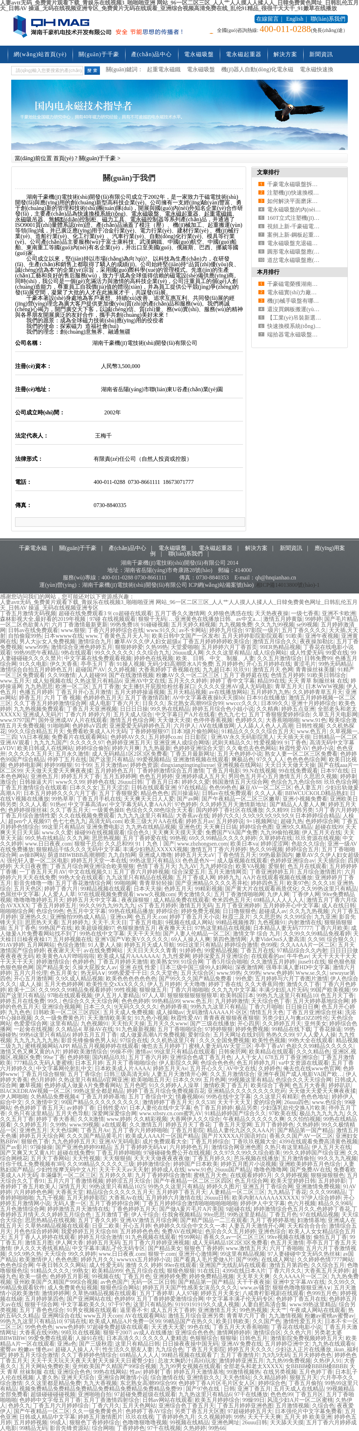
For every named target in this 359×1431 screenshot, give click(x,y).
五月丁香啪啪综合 (179, 1029)
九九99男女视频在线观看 (190, 1366)
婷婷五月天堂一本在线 (99, 861)
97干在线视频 (164, 1428)
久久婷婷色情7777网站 (325, 1259)
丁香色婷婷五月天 (133, 1209)
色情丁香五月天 (156, 866)
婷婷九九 (229, 877)
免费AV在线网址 (182, 1231)
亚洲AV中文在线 (144, 681)
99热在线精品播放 (131, 911)
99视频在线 (106, 1276)
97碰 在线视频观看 (112, 619)
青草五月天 (289, 686)
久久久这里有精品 (228, 653)
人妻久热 (47, 1377)
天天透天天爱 (168, 1327)
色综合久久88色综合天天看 (159, 810)
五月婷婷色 (230, 664)
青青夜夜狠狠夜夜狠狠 (231, 1018)
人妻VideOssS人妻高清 (277, 939)
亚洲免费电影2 (104, 827)
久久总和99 (119, 844)
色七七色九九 (69, 821)
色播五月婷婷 (36, 692)
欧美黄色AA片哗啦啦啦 (65, 956)
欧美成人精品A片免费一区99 (125, 1321)
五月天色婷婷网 (63, 984)
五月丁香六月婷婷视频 (141, 872)
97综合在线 (134, 1040)
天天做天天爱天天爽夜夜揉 (58, 771)
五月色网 (214, 1080)
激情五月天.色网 (272, 669)
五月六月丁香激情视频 (75, 1181)
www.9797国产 (18, 720)
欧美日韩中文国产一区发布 (185, 636)
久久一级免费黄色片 (59, 1018)
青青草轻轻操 (156, 883)
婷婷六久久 (226, 816)
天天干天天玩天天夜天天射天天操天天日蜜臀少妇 (93, 1361)
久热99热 (156, 647)
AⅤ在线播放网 (217, 726)
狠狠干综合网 (41, 1304)
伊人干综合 (145, 1214)
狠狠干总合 (88, 844)
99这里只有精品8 (63, 827)
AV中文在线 (241, 1068)
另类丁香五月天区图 (200, 1411)
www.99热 (229, 973)
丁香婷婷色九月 (175, 1417)
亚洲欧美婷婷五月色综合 (310, 1164)
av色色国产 (114, 1282)
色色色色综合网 (306, 759)
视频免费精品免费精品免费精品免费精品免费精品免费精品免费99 (101, 1389)
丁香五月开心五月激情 (83, 692)
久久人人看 (269, 793)
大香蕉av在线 (192, 816)
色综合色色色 (217, 1063)
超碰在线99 (329, 827)
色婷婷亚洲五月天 (128, 743)
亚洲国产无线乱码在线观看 (232, 1265)
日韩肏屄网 (232, 1052)
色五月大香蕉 (309, 1085)
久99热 (252, 973)
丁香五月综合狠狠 (42, 1074)
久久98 (315, 939)
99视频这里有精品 (250, 1080)
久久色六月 (298, 1332)
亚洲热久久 (33, 917)
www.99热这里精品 (313, 1304)
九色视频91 (271, 922)
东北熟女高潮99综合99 (195, 703)
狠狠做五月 (153, 990)
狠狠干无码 (152, 619)
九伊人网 (278, 894)
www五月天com (102, 1316)
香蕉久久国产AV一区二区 (301, 1136)
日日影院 (196, 737)
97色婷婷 (186, 804)
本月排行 (268, 272)
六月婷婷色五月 (189, 1147)
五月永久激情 (72, 754)
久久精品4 (68, 1029)
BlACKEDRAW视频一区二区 (35, 1091)
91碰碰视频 (155, 625)
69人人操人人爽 (190, 939)
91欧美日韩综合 (326, 675)
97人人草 (153, 995)
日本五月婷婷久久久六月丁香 (59, 793)
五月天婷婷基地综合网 (321, 1001)
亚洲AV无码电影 (119, 1141)
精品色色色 (155, 793)
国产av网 (188, 799)
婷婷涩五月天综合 (128, 1181)
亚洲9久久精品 (294, 827)
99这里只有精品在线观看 (185, 1052)
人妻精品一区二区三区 (237, 1192)
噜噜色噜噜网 (270, 1170)
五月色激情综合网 (22, 1209)
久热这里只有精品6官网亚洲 (93, 1080)
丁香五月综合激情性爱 (28, 816)
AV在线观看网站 (144, 1316)
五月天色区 (28, 889)
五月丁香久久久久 (304, 630)
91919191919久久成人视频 (207, 1304)
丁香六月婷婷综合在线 (116, 630)
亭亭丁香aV (269, 1046)
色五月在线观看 (307, 866)
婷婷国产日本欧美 (195, 1164)
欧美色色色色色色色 (131, 979)
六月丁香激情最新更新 (80, 625)
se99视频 (307, 625)
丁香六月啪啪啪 (189, 990)
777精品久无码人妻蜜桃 (43, 1063)
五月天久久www (167, 1023)
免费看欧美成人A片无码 (97, 731)
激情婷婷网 (56, 1293)
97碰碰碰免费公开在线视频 (177, 1153)
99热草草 (63, 799)
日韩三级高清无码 (126, 1074)
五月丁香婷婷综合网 (114, 1203)
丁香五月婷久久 (211, 1158)
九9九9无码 (276, 1355)
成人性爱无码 (306, 653)
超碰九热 (291, 821)
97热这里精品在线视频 (223, 928)
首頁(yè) (63, 158)
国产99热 (247, 1259)
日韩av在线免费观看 (33, 630)
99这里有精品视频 (242, 1254)
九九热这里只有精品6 (205, 1394)
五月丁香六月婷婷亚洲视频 (156, 1243)
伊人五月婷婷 (164, 984)
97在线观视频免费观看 (106, 894)
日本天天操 (148, 889)
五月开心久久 (206, 1068)
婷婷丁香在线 (225, 984)
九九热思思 (39, 686)
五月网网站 (41, 945)
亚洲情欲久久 (203, 1377)
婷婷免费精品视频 (211, 1276)
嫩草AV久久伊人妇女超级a (147, 641)
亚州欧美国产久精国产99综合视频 (56, 1282)
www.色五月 (312, 731)
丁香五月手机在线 (98, 799)
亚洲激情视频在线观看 (201, 759)
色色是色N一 (198, 861)
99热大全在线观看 (81, 877)
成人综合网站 (270, 653)
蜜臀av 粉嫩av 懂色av (26, 1349)
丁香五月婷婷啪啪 (118, 1153)
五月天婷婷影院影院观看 (252, 636)
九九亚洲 (325, 917)
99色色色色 (39, 1327)
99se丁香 (54, 1057)
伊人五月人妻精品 (117, 995)
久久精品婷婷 (270, 1377)
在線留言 (267, 19)
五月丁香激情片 (239, 1355)
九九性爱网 (176, 956)
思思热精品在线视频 (50, 1220)
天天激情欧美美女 (109, 1018)
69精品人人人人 (139, 1355)
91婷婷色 (191, 950)
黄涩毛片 (304, 664)
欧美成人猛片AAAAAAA (128, 956)
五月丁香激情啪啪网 (239, 894)
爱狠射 (276, 866)
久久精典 (267, 709)
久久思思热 (267, 917)
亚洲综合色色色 (194, 1332)
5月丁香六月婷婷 (337, 810)
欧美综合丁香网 (270, 1085)
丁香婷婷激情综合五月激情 (170, 771)
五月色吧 (135, 1085)
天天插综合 (331, 861)
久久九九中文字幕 (233, 990)
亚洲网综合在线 (61, 1316)
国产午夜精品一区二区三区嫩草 (241, 799)
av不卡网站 (192, 630)
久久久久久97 (86, 743)
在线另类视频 (280, 1372)
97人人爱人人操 (316, 1035)
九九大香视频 (100, 1383)
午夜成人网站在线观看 (318, 1310)
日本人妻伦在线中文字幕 (160, 1108)
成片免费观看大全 (164, 1141)
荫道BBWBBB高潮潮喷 (76, 855)
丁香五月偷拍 (305, 1383)
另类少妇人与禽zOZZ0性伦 (295, 1018)
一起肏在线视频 (33, 1029)
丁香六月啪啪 (266, 1007)
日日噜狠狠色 (239, 911)
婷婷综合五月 (302, 849)
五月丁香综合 (84, 1074)
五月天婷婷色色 (312, 1355)
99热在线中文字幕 (102, 934)
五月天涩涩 (114, 787)
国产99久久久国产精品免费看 (196, 979)
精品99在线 (271, 681)
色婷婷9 (124, 1299)
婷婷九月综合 (226, 630)
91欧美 (294, 636)
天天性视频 (86, 1158)
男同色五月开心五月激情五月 (264, 776)
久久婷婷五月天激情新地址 (233, 804)
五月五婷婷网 (120, 776)
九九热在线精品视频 (151, 827)
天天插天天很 (293, 737)
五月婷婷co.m (165, 737)
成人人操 (30, 984)
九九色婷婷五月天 (74, 1141)
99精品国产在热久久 (188, 1321)
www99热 (36, 647)
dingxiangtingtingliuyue (188, 765)
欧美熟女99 (164, 962)
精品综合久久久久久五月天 (120, 1192)
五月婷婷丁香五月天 (181, 1192)
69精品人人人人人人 (278, 900)
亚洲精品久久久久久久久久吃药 (247, 1091)
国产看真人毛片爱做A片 (204, 1259)
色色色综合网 (17, 1265)
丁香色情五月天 (237, 855)
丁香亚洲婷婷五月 (272, 872)
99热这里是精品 (246, 1214)
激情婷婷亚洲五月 (241, 1361)
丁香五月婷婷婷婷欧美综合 (216, 641)
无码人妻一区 (70, 1203)
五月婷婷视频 (30, 1422)
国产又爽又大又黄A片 (27, 1153)
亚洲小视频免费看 (305, 799)
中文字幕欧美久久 (83, 1304)
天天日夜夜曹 (30, 866)
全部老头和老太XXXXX (253, 1366)
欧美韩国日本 (237, 995)
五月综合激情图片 (319, 872)
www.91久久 (162, 630)
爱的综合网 (267, 1102)
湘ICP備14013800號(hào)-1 (287, 585)
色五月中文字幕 (86, 911)
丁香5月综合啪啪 (227, 962)
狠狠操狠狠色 (327, 1175)
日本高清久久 (123, 1338)
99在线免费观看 (298, 771)
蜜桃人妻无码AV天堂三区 (220, 1046)
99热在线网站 (110, 1372)
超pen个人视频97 (29, 821)
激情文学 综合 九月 (256, 934)
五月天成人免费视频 (128, 1012)
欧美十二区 (22, 990)
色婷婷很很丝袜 (27, 810)
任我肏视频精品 (181, 1214)
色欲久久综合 (308, 844)
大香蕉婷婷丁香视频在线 (169, 669)
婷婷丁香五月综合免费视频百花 (166, 1091)
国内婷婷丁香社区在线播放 (229, 810)
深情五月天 (73, 1186)
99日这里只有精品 (199, 945)
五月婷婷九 (75, 922)
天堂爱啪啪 (185, 647)
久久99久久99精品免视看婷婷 (75, 990)
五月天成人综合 (133, 714)
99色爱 (244, 979)
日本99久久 (275, 703)
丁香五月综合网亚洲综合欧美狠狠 (92, 866)
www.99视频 (84, 1125)
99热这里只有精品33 (154, 861)
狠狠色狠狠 (181, 1271)
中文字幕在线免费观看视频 (97, 658)
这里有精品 (64, 1023)
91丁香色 (295, 743)
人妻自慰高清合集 (264, 1304)
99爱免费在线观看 (50, 1338)
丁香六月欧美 (331, 928)
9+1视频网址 (262, 821)
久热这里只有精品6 (98, 681)
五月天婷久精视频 (193, 625)
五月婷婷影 (332, 1181)
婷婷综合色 (272, 1383)
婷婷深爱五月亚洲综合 (220, 956)
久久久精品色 (313, 1052)
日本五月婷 (89, 1063)
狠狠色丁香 (35, 1141)
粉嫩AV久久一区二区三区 (188, 675)
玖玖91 (241, 669)
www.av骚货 (255, 1288)
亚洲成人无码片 (42, 714)
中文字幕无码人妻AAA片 (140, 804)
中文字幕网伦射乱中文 (64, 1068)
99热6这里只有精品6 (44, 1035)
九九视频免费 (235, 625)
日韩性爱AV (112, 1108)
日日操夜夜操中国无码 (190, 1344)
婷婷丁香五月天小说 (194, 917)
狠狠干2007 (117, 1332)
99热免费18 (124, 625)
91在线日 (208, 1271)
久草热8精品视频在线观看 (57, 1226)
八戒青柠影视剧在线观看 (273, 1293)
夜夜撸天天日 (175, 928)
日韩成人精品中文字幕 (47, 1417)
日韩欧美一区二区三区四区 (66, 1012)
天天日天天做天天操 (290, 765)
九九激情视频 (285, 1316)
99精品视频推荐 (235, 922)
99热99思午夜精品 (36, 653)
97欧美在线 (283, 1113)
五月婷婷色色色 (139, 1231)
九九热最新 (157, 748)
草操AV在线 (98, 1029)
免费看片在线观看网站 (80, 737)
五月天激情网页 (227, 872)
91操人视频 (131, 664)
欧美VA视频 (250, 866)
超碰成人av (272, 911)
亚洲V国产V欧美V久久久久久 (132, 939)
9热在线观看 (76, 653)
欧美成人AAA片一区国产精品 (162, 1136)
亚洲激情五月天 (217, 1310)
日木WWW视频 (324, 686)
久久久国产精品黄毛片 (95, 1136)
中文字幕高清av (87, 804)
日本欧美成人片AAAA (122, 1068)
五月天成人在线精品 (298, 1389)
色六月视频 (301, 1203)
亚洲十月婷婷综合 (313, 703)
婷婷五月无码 (103, 1243)
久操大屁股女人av (94, 967)
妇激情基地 (311, 1220)
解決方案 (285, 54)
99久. (53, 1001)
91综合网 (192, 962)
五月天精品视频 (186, 692)
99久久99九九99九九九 (107, 905)
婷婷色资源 (144, 765)
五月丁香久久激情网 (180, 613)
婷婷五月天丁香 (80, 776)
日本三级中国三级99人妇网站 (196, 967)
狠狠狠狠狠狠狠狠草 (192, 995)
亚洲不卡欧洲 (338, 613)
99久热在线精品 (170, 709)
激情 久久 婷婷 (144, 1265)
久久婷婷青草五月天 (317, 692)
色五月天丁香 (337, 995)
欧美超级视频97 (94, 928)
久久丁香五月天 (69, 810)
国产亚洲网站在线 (89, 1299)
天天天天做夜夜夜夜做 (162, 1158)
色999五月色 (321, 1293)
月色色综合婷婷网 (36, 1231)
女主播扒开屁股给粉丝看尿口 (158, 686)
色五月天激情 (287, 1243)
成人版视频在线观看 (242, 861)
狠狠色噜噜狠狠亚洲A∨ (301, 1288)
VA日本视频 (34, 737)
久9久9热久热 (25, 1254)
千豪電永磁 (33, 548)
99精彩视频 (209, 889)
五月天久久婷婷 (187, 681)
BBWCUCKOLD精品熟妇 (316, 793)
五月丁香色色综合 (41, 1310)
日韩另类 (302, 810)
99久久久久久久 (114, 653)
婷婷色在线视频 (153, 658)
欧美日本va (244, 844)
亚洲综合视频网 (61, 1007)
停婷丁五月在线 (67, 759)
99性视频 (125, 990)
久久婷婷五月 (30, 1125)
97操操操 (41, 1147)
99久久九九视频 (337, 1158)
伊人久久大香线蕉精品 (42, 1248)
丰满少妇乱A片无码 (283, 990)
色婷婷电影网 (25, 765)
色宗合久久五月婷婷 (230, 1231)
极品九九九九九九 (321, 1113)
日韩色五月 (253, 1338)
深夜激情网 (249, 967)
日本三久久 (97, 1007)
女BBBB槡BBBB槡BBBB (316, 1366)
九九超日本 (217, 669)
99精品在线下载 (291, 1029)
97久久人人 (270, 759)
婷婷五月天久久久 (250, 1349)
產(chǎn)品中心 (151, 54)
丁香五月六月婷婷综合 (61, 1406)
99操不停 (121, 1052)
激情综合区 (267, 1332)
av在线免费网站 (103, 950)
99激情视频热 (243, 1372)
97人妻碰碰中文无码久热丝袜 (303, 1254)
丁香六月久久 (285, 1271)
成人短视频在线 (52, 681)
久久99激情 (61, 675)
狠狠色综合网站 (120, 1288)
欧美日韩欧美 (233, 1321)
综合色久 (138, 832)
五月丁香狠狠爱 (118, 793)
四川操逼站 (185, 793)
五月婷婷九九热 (270, 692)
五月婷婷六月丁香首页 (229, 647)
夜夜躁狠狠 (136, 900)
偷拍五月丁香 (330, 1237)
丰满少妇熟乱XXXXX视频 (155, 849)
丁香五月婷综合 (209, 1141)
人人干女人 (249, 1057)
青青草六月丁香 (246, 1316)
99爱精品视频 (221, 950)
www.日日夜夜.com (48, 844)
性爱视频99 (268, 743)
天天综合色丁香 (270, 1001)
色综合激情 (71, 945)
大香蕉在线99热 (39, 1332)
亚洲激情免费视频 (318, 1186)
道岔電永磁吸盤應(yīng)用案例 (305, 260)
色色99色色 (223, 787)
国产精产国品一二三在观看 (214, 1220)
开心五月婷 (137, 1226)
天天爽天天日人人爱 (149, 799)
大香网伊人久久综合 (195, 1119)
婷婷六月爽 (126, 748)
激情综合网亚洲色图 (236, 1147)
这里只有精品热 (152, 1304)
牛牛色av (298, 956)
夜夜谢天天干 (64, 950)
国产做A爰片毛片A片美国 (191, 1209)
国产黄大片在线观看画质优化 (261, 889)
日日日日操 (134, 709)
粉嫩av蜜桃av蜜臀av (329, 1316)
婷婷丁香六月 (61, 889)
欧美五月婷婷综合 (217, 1400)
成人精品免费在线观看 (181, 900)
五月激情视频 (292, 1406)
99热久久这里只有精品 (176, 1186)
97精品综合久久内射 (302, 950)
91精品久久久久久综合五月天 (258, 731)
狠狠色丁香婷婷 (203, 1248)
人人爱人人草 (58, 894)
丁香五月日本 (162, 782)
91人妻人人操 (105, 945)
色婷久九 (19, 1406)
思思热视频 (106, 838)
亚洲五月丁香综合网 (268, 1186)
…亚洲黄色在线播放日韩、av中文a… (215, 619)
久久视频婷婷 (214, 1417)
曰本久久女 (84, 787)
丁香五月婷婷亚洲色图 (245, 1406)
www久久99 (69, 782)
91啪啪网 (58, 726)
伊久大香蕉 (64, 664)
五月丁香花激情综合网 (83, 883)
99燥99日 (253, 1400)
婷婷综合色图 (256, 827)
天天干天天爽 (264, 1417)
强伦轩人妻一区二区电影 (37, 861)
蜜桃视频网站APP (47, 1046)
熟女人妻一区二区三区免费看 (301, 754)
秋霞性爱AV (294, 748)
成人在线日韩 (338, 905)
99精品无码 (33, 1428)
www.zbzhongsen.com (202, 844)
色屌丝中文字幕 (19, 894)
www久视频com (156, 894)
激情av (143, 1052)
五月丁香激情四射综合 (111, 1400)
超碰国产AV (90, 669)
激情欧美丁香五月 (225, 1085)
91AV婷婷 (12, 945)
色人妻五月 (308, 787)
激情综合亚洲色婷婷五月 (82, 647)
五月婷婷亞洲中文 (287, 1344)
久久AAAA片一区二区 (308, 945)
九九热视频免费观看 (39, 709)
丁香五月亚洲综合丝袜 (314, 1012)
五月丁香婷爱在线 (144, 838)
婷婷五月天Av (170, 1068)
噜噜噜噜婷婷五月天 (39, 900)
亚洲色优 (189, 827)
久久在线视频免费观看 (87, 816)
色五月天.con (151, 917)
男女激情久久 (194, 894)
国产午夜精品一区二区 (42, 1411)
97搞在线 (75, 1321)
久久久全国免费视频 (224, 1040)
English (294, 19)
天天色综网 (64, 1130)
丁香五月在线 (257, 950)
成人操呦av (170, 1012)
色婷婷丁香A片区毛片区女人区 (217, 1383)
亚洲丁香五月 (254, 1389)
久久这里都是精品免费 (53, 1383)
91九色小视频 (151, 1018)
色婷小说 (322, 748)
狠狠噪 (228, 1338)
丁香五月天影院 (205, 1349)
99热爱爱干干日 (127, 973)
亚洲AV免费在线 (241, 1344)
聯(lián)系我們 (328, 19)
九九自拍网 (122, 855)
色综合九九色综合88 (296, 782)
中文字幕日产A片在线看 (185, 714)
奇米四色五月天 (231, 900)
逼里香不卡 (134, 1310)
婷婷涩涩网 (274, 844)
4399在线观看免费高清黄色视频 (318, 1141)
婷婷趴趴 (339, 1085)
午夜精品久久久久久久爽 (254, 1119)
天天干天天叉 (234, 1102)
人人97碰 (187, 1293)
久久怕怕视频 (304, 1119)
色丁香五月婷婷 (213, 1108)
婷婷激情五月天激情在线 (78, 1209)
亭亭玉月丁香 (97, 664)
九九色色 (19, 1012)
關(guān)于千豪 (99, 54)
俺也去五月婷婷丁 (163, 1046)
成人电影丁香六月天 (114, 703)
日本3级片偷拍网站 (195, 731)
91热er (57, 804)
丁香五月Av (95, 1130)
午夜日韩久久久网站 (61, 1265)
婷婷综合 (167, 911)
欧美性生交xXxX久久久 (115, 984)
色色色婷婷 (135, 1001)
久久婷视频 (122, 669)
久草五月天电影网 (335, 714)
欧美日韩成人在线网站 (45, 748)
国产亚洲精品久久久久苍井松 (211, 883)
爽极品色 (242, 759)
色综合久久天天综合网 (90, 1001)
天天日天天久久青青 (152, 950)
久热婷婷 (308, 1125)
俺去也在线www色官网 (311, 1068)
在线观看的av (267, 956)
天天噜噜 (194, 984)
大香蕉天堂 (69, 1192)
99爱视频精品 (153, 759)
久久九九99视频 (274, 625)
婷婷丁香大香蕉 (55, 1119)
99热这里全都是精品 (98, 1091)
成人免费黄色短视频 (72, 1288)
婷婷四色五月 (267, 883)
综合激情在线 (167, 1377)
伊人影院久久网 (178, 1063)
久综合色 (323, 1406)
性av (135, 1372)
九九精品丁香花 (287, 1192)
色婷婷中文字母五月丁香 (50, 1400)
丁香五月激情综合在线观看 (33, 787)
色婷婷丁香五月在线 (301, 1299)
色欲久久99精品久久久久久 (319, 1046)
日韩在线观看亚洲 (153, 787)
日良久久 (153, 703)
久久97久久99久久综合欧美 (246, 1153)
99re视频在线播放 (289, 1237)
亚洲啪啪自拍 (94, 1394)
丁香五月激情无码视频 (28, 613)
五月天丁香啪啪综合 (131, 1063)
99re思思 (214, 1214)
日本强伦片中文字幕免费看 (308, 1411)
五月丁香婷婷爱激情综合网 (170, 1299)
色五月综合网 (251, 1181)
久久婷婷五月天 (282, 1023)
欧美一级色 (33, 1276)
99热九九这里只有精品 (218, 1007)
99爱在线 (337, 653)
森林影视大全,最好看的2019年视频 (43, 619)
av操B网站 (32, 855)
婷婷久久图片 (223, 1186)
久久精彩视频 (150, 1119)
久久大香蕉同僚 (264, 984)
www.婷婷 (119, 1119)
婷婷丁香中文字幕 (232, 681)
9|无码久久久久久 (135, 1007)
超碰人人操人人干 (77, 1349)
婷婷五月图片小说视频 (249, 1164)
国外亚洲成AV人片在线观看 (72, 720)
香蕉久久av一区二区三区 (234, 1237)
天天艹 (278, 1310)
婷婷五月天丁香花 (187, 1125)
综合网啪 (103, 1428)
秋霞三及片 (236, 917)
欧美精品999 (107, 1271)
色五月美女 (64, 973)
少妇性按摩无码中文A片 (66, 1170)
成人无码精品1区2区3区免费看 (130, 754)
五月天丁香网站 (50, 1158)
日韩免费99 (318, 658)
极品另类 (246, 1108)
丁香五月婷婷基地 (103, 1096)
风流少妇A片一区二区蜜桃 (300, 1400)
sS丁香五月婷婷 (157, 905)
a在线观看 (114, 1125)
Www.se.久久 (311, 973)
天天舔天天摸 (287, 1422)
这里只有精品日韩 (137, 1344)
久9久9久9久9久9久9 (267, 816)
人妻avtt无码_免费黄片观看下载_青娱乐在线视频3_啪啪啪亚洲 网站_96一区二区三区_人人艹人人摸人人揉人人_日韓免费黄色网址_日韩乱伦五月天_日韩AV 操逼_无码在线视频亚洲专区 (179, 605)
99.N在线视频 (259, 771)
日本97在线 (334, 771)
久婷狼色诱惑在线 (230, 613)
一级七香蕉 (305, 613)
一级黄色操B (108, 810)
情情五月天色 (267, 1012)
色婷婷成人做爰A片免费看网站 (82, 1085)
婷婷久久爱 (196, 782)
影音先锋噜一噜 (33, 883)
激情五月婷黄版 (283, 619)
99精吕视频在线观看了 (190, 1355)
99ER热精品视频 (280, 647)
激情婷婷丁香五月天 (167, 1102)
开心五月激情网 (33, 979)
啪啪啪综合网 (17, 911)
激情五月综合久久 (274, 641)
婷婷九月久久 (97, 1259)
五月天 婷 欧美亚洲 (308, 1417)
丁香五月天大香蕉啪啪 (240, 1327)
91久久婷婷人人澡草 (175, 1085)
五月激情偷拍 (298, 1158)
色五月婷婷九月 (256, 1063)
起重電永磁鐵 (164, 69)
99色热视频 (253, 1310)
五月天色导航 (72, 1113)
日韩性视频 (310, 726)
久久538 (205, 1102)
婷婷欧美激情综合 (85, 1052)
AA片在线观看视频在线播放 (277, 877)
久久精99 (277, 810)
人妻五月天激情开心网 (179, 1074)
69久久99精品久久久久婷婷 (222, 838)
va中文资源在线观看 (303, 1063)
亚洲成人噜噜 (155, 855)
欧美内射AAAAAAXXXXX (265, 1198)
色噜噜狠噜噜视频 (144, 1422)
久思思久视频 (320, 776)
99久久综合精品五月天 (36, 731)
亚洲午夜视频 (322, 636)
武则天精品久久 (231, 743)
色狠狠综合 (204, 1338)
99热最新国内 (276, 855)
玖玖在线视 (140, 1417)
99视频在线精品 (189, 1422)
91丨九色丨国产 (155, 844)
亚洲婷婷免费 (170, 1276)
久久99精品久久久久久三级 (100, 1164)
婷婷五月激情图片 (100, 1417)
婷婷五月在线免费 (22, 1001)
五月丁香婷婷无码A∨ (140, 1147)
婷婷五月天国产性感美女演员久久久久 (190, 1288)
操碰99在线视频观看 (99, 832)
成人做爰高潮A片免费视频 (153, 1035)
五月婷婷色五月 (114, 771)
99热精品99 (166, 1001)
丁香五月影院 (187, 1130)
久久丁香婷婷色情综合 (89, 1355)
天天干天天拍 (144, 934)
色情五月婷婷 (287, 675)
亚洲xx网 (121, 917)
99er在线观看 (180, 1265)
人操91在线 (89, 1338)
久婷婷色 (269, 1068)
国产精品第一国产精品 (305, 1130)
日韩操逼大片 (36, 782)
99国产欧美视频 (330, 990)
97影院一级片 (262, 630)
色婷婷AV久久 (128, 737)
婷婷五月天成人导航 (149, 945)
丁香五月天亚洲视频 (92, 709)
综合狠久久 (341, 939)
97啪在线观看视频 (69, 995)
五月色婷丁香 (316, 1372)
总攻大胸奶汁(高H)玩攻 (187, 1361)
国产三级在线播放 (212, 1023)
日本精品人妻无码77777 (282, 928)
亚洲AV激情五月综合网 (149, 1220)
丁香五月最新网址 (192, 754)
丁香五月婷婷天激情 (122, 962)
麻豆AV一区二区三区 (265, 787)
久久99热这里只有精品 (329, 889)
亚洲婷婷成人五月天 (200, 776)
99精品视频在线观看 (106, 889)
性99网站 (189, 1237)
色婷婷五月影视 (69, 1276)
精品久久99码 (335, 1203)
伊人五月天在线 (321, 832)
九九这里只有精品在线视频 (139, 877)
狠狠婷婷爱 (129, 647)
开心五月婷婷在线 (268, 664)
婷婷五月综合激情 (100, 1237)
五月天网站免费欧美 (44, 1366)
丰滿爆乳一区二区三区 (68, 1175)
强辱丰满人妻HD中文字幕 (298, 967)
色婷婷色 (83, 962)
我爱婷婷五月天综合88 (89, 1231)
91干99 (83, 765)
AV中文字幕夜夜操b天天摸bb (208, 698)
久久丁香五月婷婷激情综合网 (50, 703)
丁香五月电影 (223, 771)
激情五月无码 (196, 905)
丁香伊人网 (306, 894)
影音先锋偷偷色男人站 (89, 1040)
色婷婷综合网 (322, 821)
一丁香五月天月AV (42, 872)
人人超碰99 (92, 675)
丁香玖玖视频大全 (254, 1141)
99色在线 (199, 1327)
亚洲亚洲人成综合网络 (182, 743)
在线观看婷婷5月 (251, 1175)
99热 (239, 1417)
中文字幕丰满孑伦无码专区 (239, 1299)
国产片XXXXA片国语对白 (234, 1136)
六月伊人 (185, 726)
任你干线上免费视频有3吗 (32, 1164)
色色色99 (281, 1394)
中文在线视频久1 (89, 872)
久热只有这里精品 (30, 1113)
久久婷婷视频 (291, 1175)
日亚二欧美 (106, 1226)
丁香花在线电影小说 (296, 1327)
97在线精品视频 (319, 1214)
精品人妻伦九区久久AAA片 (241, 1130)
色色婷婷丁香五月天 (39, 1108)
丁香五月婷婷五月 (54, 905)
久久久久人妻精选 (164, 1338)
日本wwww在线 (63, 636)
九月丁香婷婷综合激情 (163, 1175)
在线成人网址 (278, 1259)
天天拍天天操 (128, 1023)
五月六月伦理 (30, 973)
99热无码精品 (335, 664)
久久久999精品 (327, 1192)
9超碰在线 (238, 1209)
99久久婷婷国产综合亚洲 (314, 1153)
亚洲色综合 (272, 1231)
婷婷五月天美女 (220, 1293)
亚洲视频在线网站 (239, 765)
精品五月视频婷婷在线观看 (105, 1046)
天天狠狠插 (117, 1158)
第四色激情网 (229, 939)
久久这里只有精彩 (275, 1096)
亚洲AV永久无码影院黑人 (242, 737)
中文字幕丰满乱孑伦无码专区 (108, 1248)
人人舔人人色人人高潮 (265, 726)
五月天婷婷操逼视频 (139, 692)
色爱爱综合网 (30, 1023)
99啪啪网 (125, 883)
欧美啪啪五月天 (150, 1080)
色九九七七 (232, 714)
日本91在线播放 (266, 698)
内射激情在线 (305, 922)
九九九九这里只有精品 (145, 816)
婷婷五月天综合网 (41, 1136)
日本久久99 (187, 1080)
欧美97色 (298, 883)
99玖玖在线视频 (80, 1332)
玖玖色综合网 (341, 782)
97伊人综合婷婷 (321, 1198)
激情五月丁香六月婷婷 (218, 849)
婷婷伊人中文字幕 (262, 1203)
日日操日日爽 (302, 1007)
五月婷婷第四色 (44, 1299)
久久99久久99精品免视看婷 (317, 934)
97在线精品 (192, 787)
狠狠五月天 (304, 1377)
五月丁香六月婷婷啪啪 (140, 1130)
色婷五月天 (178, 889)
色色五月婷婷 (156, 776)
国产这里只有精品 (111, 759)
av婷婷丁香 (80, 1108)
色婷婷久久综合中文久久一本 (189, 1226)
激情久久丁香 (303, 984)
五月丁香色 (22, 928)
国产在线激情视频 (131, 675)
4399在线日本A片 (244, 1271)
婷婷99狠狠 (58, 765)
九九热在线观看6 (333, 1344)
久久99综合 (298, 917)
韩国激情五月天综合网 (240, 782)
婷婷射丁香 (157, 1372)
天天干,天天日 (109, 922)
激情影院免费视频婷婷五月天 (306, 1338)
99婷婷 (313, 619)
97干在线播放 (251, 1394)
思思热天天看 (42, 922)
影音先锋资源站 (69, 1428)
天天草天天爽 (253, 1276)
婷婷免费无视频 (200, 911)
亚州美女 (315, 1023)
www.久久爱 (57, 832)
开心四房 (248, 1023)
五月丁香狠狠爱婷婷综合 (279, 714)
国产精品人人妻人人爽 (298, 804)
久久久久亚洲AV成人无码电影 (235, 686)
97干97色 (119, 1304)
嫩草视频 (30, 1085)
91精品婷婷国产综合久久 (235, 1113)
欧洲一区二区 (72, 686)
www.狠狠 (73, 630)
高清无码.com (105, 821)
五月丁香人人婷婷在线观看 (41, 1237)
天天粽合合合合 (306, 1226)
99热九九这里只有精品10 (287, 995)
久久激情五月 (146, 1125)
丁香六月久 (106, 1406)
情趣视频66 (190, 1096)
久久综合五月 (328, 1265)
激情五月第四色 (289, 1265)
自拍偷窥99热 (25, 636)
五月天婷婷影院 (86, 1198)
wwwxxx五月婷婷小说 (144, 1259)
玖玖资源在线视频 (317, 838)
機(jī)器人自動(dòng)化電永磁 (257, 69)
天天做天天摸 (174, 720)
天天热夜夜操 (272, 613)
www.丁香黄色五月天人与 (117, 636)
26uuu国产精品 (233, 1170)
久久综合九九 (153, 653)
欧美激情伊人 (36, 1259)
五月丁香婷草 (156, 1293)
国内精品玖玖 (109, 1057)
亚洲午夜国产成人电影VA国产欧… (300, 1074)
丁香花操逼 (327, 1029)
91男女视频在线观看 (92, 1310)
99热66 (216, 1428)
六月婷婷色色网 (33, 1192)
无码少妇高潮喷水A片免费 (180, 664)
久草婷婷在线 (275, 838)
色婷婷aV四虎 (89, 726)
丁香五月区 (309, 1394)
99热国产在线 (55, 928)
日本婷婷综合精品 (317, 816)
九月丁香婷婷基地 (272, 1220)
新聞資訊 (321, 54)
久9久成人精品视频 (79, 979)
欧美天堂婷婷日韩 (293, 1181)
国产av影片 (14, 1147)
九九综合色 (169, 1349)
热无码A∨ (93, 973)
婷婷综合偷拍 (92, 748)
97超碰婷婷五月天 (250, 1411)
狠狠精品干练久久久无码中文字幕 (78, 849)
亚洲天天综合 (78, 1377)
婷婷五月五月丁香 (94, 1035)
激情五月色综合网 (132, 720)
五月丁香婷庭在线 (245, 675)
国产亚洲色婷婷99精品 (83, 1147)
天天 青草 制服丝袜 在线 (318, 681)
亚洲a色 (66, 1344)
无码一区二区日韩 (153, 1282)
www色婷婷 (69, 1327)
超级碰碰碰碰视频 (53, 1394)
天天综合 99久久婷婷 (70, 1254)
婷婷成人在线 (168, 1170)
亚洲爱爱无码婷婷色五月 (140, 726)
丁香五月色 (283, 1214)
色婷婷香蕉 (174, 1007)
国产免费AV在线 (310, 1170)
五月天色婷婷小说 (239, 754)
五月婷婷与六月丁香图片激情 (291, 979)
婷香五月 (30, 698)
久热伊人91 (327, 1361)
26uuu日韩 (130, 782)
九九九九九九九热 (36, 1040)
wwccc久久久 (242, 703)
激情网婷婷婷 (233, 1332)
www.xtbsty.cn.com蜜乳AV (170, 1113)
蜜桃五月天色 (210, 1175)
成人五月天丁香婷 (172, 1310)
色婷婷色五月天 (102, 698)
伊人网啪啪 (14, 1096)
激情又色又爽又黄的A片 (30, 1052)
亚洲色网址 (225, 1422)
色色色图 (66, 1259)
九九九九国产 (50, 743)
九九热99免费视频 (288, 1361)
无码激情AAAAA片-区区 (217, 1012)
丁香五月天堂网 (232, 1125)
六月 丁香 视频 (62, 698)
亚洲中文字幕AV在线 (299, 1282)
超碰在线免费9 (75, 1153)
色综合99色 (50, 911)
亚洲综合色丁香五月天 (186, 1406)
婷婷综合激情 (241, 945)
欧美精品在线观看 (271, 1052)
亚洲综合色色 (74, 1372)
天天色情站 (237, 1377)
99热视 (178, 838)
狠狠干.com (162, 1254)
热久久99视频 (266, 849)
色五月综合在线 (144, 1271)
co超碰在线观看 (132, 613)
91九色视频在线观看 (151, 1237)
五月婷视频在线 (72, 939)
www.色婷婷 (278, 973)
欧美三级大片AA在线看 (153, 821)
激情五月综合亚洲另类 (196, 1316)
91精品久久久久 (50, 1271)
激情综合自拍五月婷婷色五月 (36, 669)
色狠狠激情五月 (136, 928)
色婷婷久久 (249, 720)
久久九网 (78, 838)
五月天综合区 (197, 973)
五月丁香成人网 (195, 877)
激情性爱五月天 (302, 1321)
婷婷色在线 (101, 782)
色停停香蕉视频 (212, 720)
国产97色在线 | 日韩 (210, 1389)
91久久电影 (33, 664)
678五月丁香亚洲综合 (291, 1057)
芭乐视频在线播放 (256, 1158)
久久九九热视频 (308, 911)
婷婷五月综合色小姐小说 (223, 709)
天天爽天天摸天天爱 (177, 832)
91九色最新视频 (135, 1029)
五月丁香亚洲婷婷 (237, 905)
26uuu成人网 (187, 653)
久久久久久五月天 (30, 754)
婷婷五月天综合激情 (33, 1355)
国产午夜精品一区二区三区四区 (193, 1181)
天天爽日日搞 (220, 827)
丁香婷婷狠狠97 (149, 731)
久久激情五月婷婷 (272, 962)
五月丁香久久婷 (97, 1220)
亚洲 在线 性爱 (138, 967)
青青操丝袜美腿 (315, 669)
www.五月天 (15, 681)
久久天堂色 (164, 973)
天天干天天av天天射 (124, 1170)
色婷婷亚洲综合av (292, 861)
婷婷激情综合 (53, 962)
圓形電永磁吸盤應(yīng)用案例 (305, 252)
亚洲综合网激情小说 (122, 1377)
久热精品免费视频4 (54, 1096)
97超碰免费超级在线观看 (118, 1327)
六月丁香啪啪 (286, 1248)
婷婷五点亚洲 (298, 709)
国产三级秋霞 (96, 1344)
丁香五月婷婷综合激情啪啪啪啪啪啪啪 (190, 1203)
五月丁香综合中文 (150, 1096)
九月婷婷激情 (232, 1001)
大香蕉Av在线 (126, 1198)
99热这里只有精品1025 (117, 1186)
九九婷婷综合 (216, 866)
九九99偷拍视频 (279, 832)
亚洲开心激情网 (198, 1254)
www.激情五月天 (246, 1248)
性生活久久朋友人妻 (127, 1349)
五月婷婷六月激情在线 (173, 1198)
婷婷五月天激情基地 (199, 1372)
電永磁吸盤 (199, 54)
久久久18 (323, 883)
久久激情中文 (42, 1102)
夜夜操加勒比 (316, 641)
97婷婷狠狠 (219, 1029)
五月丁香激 (106, 686)
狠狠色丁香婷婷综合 (94, 1422)
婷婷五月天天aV (195, 855)
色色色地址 (315, 1096)
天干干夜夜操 (253, 1282)
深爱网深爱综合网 (114, 1113)
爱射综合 (199, 1035)
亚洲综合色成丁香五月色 (201, 1057)
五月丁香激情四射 (147, 698)
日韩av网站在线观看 (167, 1400)
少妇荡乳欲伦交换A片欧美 (293, 1108)
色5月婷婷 (43, 1080)
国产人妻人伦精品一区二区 (196, 934)
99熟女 (80, 1271)
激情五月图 (39, 1243)
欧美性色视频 (269, 1040)
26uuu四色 (296, 1102)
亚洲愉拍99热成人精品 (78, 917)
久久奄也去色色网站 (251, 748)
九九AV (187, 866)
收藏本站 (237, 19)
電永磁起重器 (244, 54)
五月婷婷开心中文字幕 (291, 905)
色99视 (268, 945)
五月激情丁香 (112, 1214)
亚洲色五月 (45, 776)
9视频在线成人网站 (189, 922)
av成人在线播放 (153, 1332)
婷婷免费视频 (252, 1029)
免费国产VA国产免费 (231, 832)
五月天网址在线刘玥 (238, 1035)
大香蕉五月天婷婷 (326, 1271)
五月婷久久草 (116, 1175)
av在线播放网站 (228, 692)
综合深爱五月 (188, 872)
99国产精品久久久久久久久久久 (100, 1102)
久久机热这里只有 (173, 1040)
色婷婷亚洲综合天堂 (198, 748)
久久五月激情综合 (279, 658)
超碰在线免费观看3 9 (84, 613)
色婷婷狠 (78, 1057)
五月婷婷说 (230, 821)
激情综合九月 (94, 641)
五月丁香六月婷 (148, 1057)
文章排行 (268, 172)
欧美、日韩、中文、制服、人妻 (215, 658)
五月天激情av (111, 765)
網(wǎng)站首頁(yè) (40, 54)
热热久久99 (280, 1035)
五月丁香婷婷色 (274, 1125)
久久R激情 (91, 1119)
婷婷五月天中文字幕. (92, 900)
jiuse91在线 (311, 962)
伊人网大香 (69, 1243)
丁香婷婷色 (131, 1428)
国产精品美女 (53, 967)
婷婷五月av (200, 821)
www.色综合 (327, 1102)
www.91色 (314, 720)
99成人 (58, 1422)
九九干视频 (50, 1198)
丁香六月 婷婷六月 (88, 714)
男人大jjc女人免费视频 (47, 641)
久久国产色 (266, 1321)
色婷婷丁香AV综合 (149, 1411)
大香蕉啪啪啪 (282, 720)
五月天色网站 (139, 1406)
